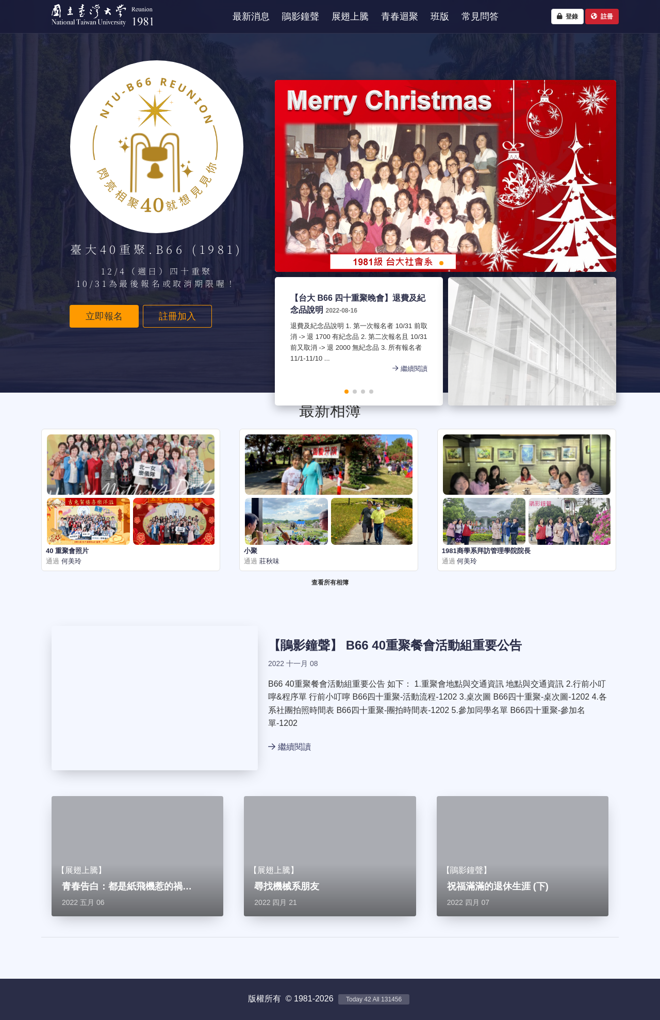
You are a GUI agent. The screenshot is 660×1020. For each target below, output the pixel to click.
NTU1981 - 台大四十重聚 (98, 28)
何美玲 (70, 561)
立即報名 (104, 316)
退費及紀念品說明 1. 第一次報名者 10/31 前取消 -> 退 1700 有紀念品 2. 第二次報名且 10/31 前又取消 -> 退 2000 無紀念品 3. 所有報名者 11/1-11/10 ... (358, 343)
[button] (408, 263)
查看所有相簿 (330, 582)
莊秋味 (268, 561)
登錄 (567, 16)
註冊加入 (177, 316)
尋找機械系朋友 (286, 886)
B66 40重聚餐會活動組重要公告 (434, 645)
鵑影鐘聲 (305, 645)
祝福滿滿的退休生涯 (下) (498, 886)
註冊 (602, 16)
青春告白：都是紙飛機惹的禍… (127, 886)
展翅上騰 (81, 870)
